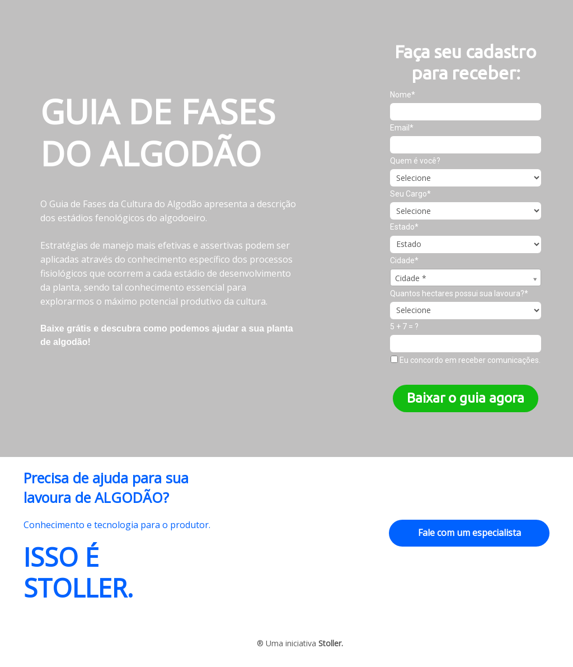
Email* (402, 127)
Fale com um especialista (469, 532)
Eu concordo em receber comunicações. (466, 360)
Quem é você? (415, 160)
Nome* (402, 94)
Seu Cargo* (410, 193)
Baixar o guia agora (465, 397)
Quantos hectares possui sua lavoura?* (459, 293)
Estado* (404, 226)
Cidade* (404, 260)
